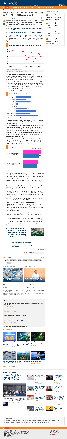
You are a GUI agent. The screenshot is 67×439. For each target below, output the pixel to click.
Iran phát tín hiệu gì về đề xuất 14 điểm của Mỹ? (58, 387)
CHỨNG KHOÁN (33, 7)
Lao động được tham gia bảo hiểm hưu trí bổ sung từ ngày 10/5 (34, 288)
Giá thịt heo (19, 422)
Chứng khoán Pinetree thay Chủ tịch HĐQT (13, 320)
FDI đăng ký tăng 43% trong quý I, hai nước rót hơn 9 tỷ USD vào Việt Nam (13, 291)
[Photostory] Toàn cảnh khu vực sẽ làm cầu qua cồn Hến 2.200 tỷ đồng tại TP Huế (35, 284)
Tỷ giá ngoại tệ (14, 420)
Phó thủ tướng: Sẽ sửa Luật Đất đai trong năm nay (34, 293)
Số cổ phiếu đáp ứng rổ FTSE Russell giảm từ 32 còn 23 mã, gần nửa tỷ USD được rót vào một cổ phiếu (23, 343)
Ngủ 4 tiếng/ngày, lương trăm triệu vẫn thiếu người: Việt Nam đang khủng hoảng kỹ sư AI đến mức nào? (59, 398)
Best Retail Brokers (34, 422)
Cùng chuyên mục (30, 266)
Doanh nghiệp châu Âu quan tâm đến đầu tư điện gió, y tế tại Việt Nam (24, 31)
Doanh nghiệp (6, 311)
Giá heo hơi (34, 420)
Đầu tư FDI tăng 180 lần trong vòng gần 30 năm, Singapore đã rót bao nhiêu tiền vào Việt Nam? (26, 29)
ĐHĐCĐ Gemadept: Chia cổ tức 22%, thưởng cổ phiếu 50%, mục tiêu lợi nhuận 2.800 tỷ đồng (9, 343)
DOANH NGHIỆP (39, 7)
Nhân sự (24, 10)
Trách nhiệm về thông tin (8, 437)
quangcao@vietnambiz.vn (56, 432)
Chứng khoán (6, 322)
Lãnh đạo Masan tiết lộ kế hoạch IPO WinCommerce (15, 326)
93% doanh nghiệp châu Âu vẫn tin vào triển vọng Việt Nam (12, 284)
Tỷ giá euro (29, 420)
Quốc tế (55, 390)
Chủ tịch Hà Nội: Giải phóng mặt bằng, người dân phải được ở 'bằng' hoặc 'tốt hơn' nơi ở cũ (34, 280)
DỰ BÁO (10, 7)
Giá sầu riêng (13, 422)
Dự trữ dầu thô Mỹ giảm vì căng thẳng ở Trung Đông (59, 408)
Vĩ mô (9, 10)
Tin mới (7, 301)
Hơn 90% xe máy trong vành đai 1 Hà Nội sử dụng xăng (34, 291)
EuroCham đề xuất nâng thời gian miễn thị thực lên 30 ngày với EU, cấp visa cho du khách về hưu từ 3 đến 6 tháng (27, 241)
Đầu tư (19, 10)
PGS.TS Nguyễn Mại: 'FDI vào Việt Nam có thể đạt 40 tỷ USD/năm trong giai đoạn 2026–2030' (12, 280)
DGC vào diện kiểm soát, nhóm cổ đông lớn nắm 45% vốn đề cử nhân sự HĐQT (40, 388)
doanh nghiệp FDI (13, 260)
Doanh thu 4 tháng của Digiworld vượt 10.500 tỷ (15, 315)
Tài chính (6, 306)
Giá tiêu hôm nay (44, 420)
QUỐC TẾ (19, 7)
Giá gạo (23, 422)
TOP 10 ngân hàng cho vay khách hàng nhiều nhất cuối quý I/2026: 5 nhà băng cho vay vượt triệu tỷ (23, 304)
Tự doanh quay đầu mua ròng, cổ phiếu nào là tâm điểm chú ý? (37, 342)
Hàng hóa (55, 411)
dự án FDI (30, 260)
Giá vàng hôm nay (7, 420)
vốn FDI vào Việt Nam (37, 260)
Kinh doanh (33, 363)
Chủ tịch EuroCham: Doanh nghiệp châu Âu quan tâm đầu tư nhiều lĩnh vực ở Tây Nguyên (27, 245)
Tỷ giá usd (19, 420)
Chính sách (14, 10)
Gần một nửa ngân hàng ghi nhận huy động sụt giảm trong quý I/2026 (40, 397)
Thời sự (5, 10)
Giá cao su (28, 422)
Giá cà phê (39, 420)
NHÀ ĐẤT (27, 7)
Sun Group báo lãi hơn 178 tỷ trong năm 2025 (23, 362)
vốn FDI (19, 260)
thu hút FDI (25, 260)
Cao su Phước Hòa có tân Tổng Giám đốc (13, 310)
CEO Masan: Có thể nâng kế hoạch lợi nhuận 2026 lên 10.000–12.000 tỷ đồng (12, 377)
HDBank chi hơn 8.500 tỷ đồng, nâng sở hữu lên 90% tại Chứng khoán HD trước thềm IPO (9, 363)
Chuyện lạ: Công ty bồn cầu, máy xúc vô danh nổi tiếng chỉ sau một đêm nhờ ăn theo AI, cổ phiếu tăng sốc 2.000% (40, 409)
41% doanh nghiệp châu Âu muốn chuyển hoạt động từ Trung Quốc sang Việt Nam (26, 32)
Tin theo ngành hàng (52, 11)
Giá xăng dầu (58, 420)
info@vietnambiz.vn (10, 436)
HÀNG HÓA (15, 7)
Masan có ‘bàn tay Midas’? (36, 361)
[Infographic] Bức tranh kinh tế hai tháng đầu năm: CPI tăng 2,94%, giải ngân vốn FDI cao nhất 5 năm (13, 294)
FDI (7, 260)
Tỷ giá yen (24, 420)
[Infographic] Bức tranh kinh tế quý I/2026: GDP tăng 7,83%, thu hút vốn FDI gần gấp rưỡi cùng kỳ (12, 288)
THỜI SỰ (7, 7)
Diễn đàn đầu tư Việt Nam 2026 (43, 422)
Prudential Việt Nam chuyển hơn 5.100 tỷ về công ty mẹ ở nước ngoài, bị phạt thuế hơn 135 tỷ (40, 378)
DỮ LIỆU (49, 7)
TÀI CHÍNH (23, 7)
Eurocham (9, 262)
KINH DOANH (45, 7)
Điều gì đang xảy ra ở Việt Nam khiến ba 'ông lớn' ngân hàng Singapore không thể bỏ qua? (59, 378)
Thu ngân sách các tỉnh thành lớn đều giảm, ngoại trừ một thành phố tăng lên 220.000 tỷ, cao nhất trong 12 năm (17, 233)
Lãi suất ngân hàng (52, 420)
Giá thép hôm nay (7, 422)
